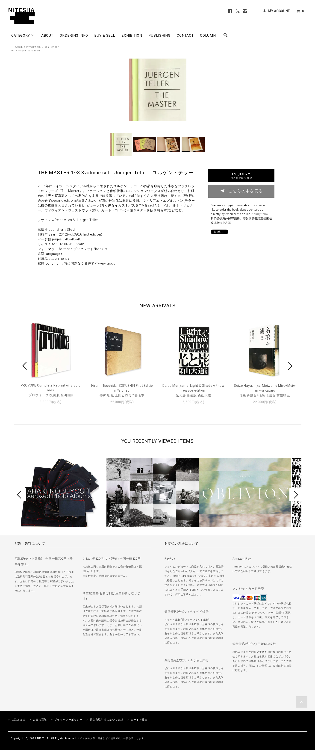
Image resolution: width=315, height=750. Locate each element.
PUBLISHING (159, 35)
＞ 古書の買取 (38, 719)
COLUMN (208, 35)
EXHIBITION (131, 35)
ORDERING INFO (74, 35)
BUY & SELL (104, 35)
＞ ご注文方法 (17, 719)
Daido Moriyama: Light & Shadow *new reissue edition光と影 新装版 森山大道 (193, 390)
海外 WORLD (52, 47)
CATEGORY (23, 35)
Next (290, 366)
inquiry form (259, 214)
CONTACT (185, 35)
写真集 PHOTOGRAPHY (28, 47)
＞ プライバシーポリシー (66, 719)
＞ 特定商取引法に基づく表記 (104, 719)
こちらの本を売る (241, 191)
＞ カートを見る (137, 719)
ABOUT (47, 35)
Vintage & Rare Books (28, 50)
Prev (25, 366)
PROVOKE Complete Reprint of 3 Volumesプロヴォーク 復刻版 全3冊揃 (51, 390)
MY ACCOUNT (279, 11)
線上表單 (225, 222)
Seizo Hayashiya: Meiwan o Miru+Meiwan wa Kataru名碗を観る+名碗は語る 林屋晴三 (265, 390)
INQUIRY (241, 175)
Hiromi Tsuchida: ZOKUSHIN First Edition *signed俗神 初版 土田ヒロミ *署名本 (122, 390)
